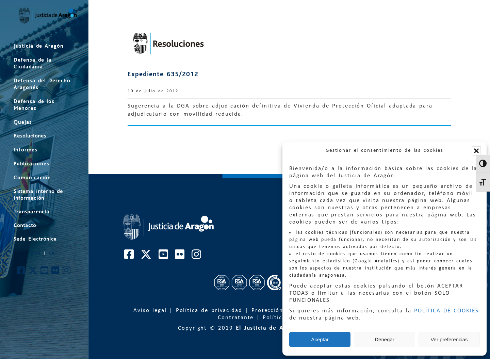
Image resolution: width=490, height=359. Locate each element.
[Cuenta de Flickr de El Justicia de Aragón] (55, 272)
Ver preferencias (449, 339)
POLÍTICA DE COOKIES (446, 311)
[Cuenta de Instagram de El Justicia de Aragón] (67, 272)
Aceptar (320, 339)
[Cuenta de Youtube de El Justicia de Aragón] (44, 272)
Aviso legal (150, 310)
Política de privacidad (209, 310)
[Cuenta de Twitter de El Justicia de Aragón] (33, 272)
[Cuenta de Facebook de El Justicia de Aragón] (21, 272)
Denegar (384, 339)
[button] (476, 150)
